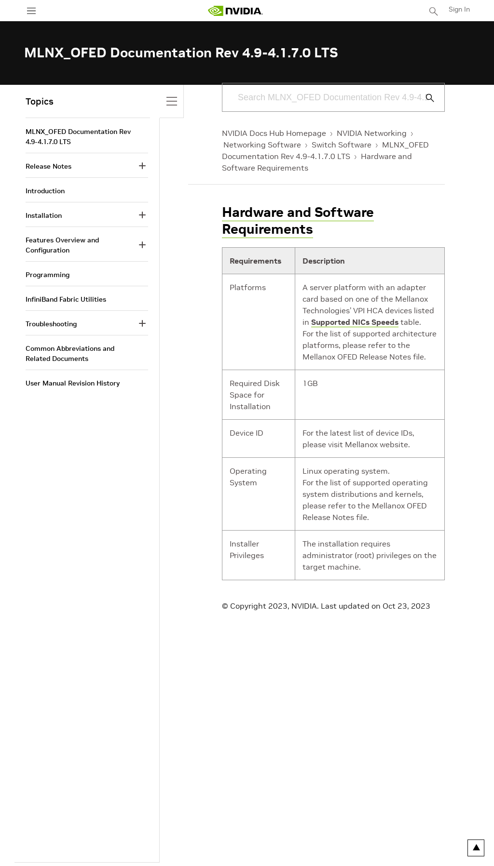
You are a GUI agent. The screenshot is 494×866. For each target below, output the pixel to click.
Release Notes (48, 166)
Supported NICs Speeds (354, 322)
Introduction (45, 191)
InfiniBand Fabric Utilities (66, 299)
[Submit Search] (424, 98)
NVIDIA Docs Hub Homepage (274, 133)
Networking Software (262, 144)
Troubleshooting (51, 324)
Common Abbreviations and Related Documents (70, 353)
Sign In (459, 9)
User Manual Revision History (73, 383)
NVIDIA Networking (372, 133)
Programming (47, 274)
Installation (44, 215)
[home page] (235, 11)
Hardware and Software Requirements (298, 221)
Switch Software (341, 144)
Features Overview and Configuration (62, 245)
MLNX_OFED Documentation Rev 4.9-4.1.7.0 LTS (78, 136)
